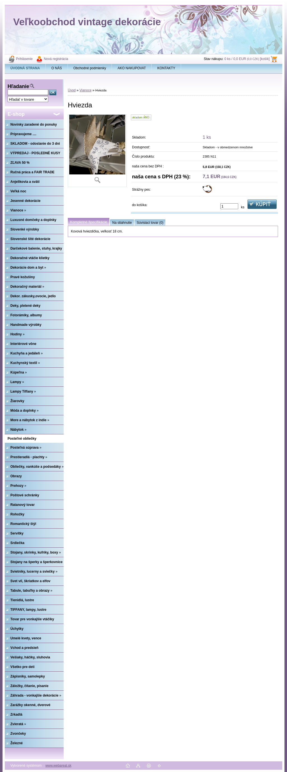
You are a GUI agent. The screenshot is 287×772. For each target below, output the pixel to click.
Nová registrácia (56, 59)
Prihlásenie (24, 59)
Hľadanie (18, 86)
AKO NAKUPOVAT (131, 68)
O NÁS (56, 68)
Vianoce (85, 90)
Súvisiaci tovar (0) (150, 223)
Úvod (72, 90)
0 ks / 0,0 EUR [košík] (247, 59)
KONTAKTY (166, 68)
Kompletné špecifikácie (88, 222)
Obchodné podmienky (89, 68)
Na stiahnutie (122, 223)
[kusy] (229, 206)
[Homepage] (25, 68)
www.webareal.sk (58, 766)
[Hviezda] (97, 151)
